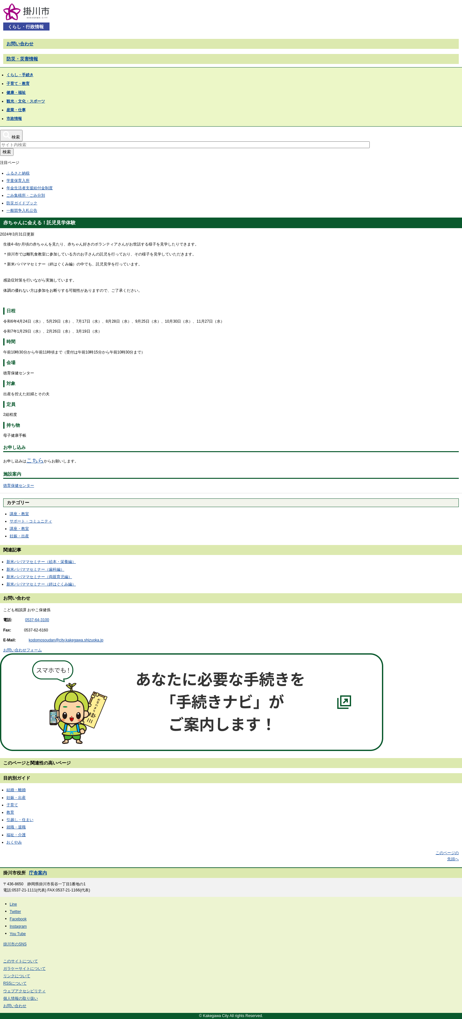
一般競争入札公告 (21, 210)
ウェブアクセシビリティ (24, 991)
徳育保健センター (18, 485)
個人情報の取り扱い (20, 998)
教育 (10, 812)
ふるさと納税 (18, 173)
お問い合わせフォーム (22, 650)
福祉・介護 (16, 835)
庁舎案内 (38, 872)
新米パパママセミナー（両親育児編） (39, 577)
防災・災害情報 (22, 58)
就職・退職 (16, 827)
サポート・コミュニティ (31, 521)
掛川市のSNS (15, 944)
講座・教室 (19, 514)
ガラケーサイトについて (24, 968)
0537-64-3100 (37, 620)
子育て (12, 805)
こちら (35, 460)
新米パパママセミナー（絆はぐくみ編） (41, 584)
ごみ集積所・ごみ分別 (25, 195)
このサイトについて (20, 961)
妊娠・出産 (19, 536)
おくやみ (14, 842)
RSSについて (15, 983)
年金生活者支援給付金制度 (29, 188)
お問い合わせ (19, 43)
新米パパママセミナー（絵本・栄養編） (41, 561)
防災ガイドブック (21, 203)
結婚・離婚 (16, 790)
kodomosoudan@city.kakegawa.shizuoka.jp (66, 640)
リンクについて (16, 976)
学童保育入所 (18, 180)
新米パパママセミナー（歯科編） (35, 569)
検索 (7, 151)
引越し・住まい (19, 820)
